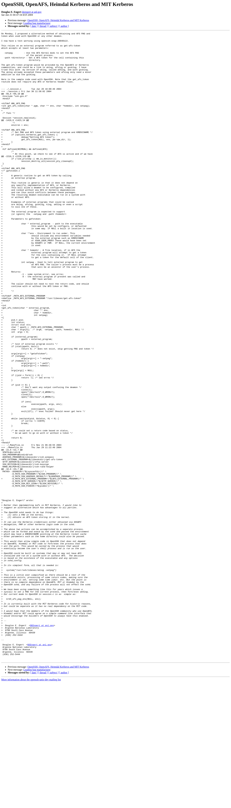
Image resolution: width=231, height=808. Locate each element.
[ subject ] (53, 26)
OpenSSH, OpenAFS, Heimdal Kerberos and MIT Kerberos (58, 20)
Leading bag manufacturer (37, 23)
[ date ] (34, 26)
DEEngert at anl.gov (42, 744)
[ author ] (64, 26)
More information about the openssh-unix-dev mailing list (31, 805)
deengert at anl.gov (32, 12)
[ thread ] (43, 26)
